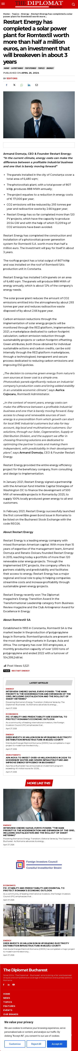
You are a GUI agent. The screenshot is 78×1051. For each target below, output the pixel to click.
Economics (12, 714)
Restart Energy (21, 671)
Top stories (30, 68)
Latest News (17, 68)
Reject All (36, 1044)
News (6, 68)
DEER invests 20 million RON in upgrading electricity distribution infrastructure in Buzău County (38, 738)
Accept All (57, 1044)
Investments (13, 755)
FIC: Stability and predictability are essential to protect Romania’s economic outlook (36, 717)
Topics (15, 14)
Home (6, 14)
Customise (15, 1044)
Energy (25, 14)
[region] (35, 1034)
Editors (12, 78)
